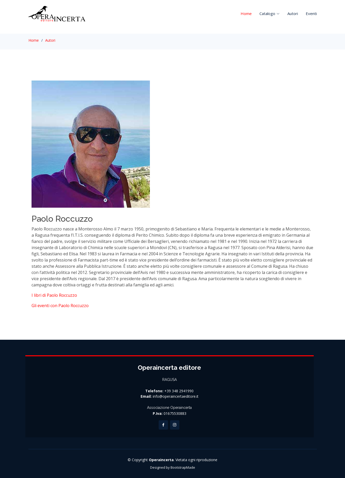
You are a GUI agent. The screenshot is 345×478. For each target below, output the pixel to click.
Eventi (311, 13)
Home (246, 13)
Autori (292, 13)
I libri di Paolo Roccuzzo (54, 295)
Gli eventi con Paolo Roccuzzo (60, 305)
